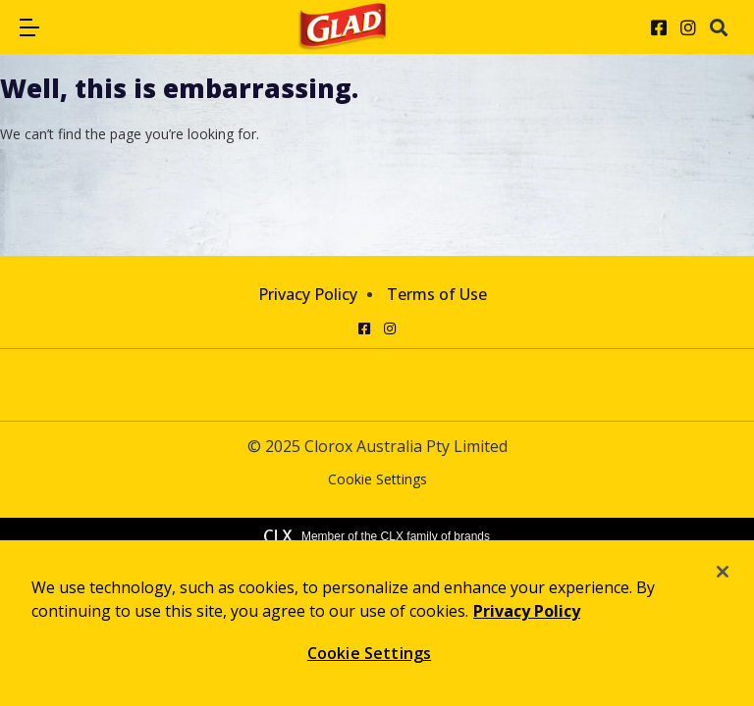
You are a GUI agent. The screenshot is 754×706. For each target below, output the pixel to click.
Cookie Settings (377, 480)
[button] (29, 27)
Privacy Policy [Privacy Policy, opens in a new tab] (526, 611)
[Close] (722, 571)
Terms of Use (437, 294)
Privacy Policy (307, 294)
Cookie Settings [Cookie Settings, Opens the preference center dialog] (369, 653)
